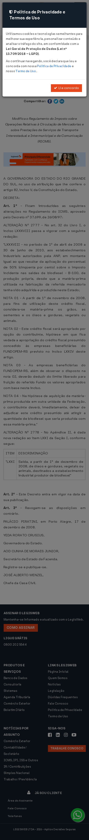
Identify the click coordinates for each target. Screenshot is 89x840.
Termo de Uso (26, 71)
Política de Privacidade (54, 66)
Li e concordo (66, 88)
